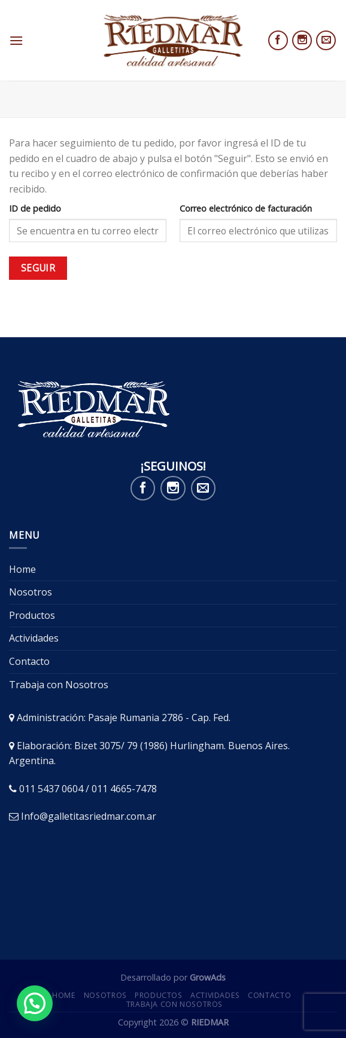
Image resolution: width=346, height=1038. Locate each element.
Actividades (34, 638)
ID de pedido (35, 208)
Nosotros (30, 592)
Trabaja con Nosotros (58, 684)
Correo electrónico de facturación (246, 208)
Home (22, 569)
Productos (32, 615)
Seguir (38, 267)
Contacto (29, 661)
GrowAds (208, 977)
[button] (35, 1003)
